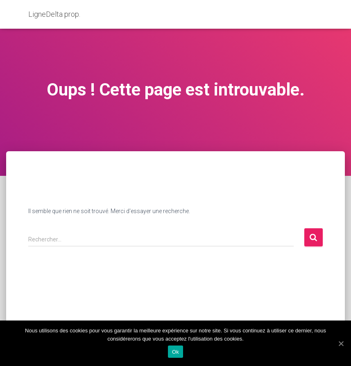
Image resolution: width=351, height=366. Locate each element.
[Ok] (341, 343)
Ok (175, 352)
